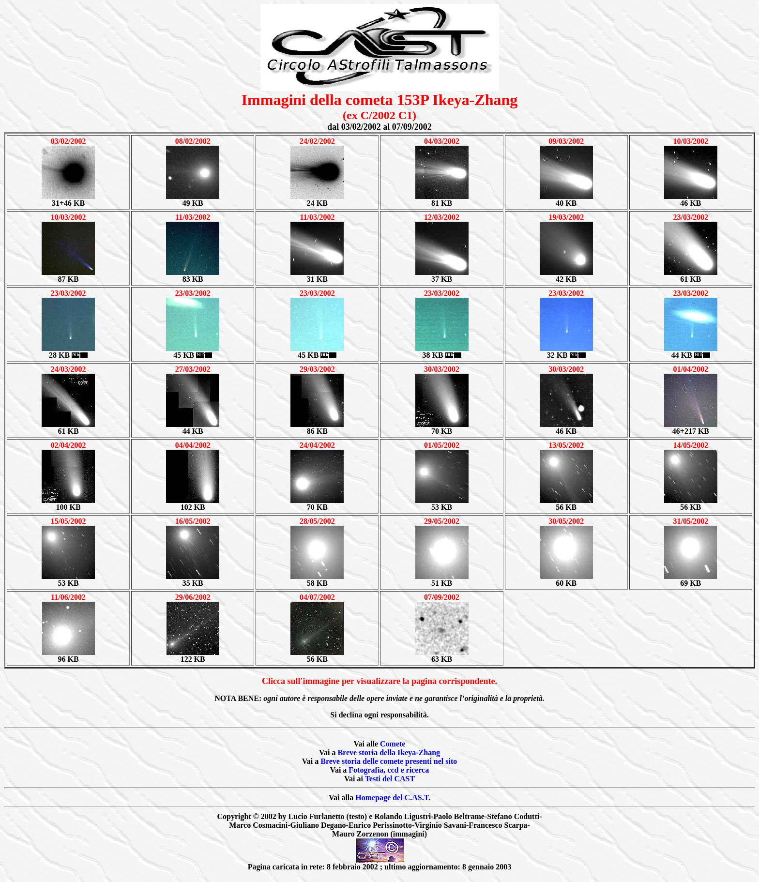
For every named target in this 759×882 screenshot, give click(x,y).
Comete (392, 744)
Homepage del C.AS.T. (392, 797)
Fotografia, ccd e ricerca (389, 770)
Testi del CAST (390, 779)
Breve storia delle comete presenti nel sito (388, 761)
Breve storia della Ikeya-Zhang (388, 752)
